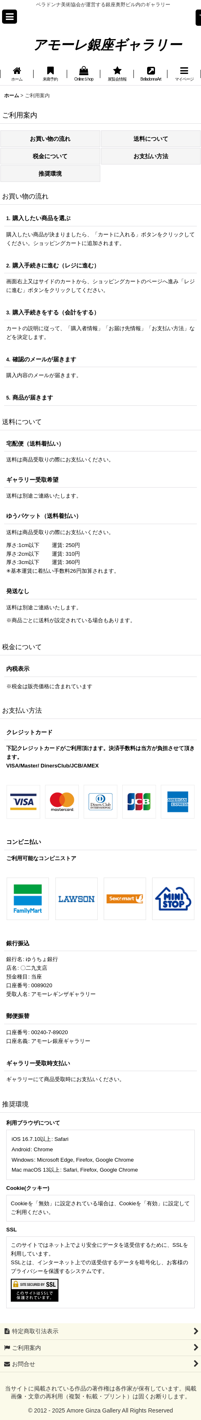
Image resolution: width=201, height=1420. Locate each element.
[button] (9, 17)
